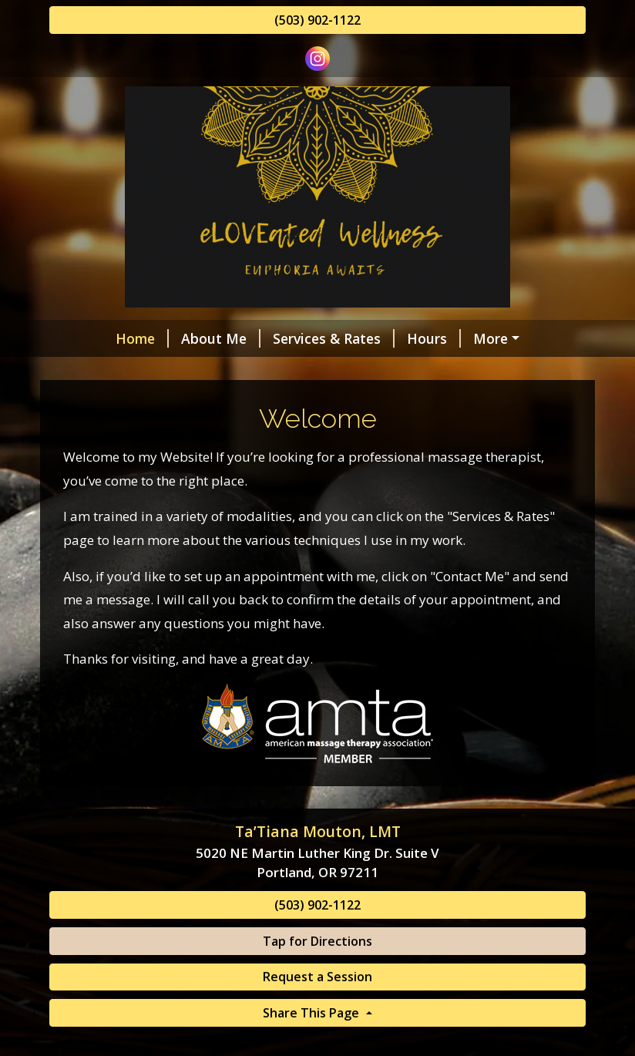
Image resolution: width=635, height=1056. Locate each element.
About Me (167, 338)
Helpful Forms (473, 338)
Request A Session (303, 371)
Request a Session (317, 1009)
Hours (380, 338)
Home (88, 338)
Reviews (197, 371)
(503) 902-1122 (317, 20)
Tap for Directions (317, 973)
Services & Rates (280, 338)
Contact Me (107, 371)
